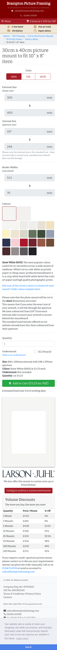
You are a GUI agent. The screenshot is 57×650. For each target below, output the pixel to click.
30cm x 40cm (31, 39)
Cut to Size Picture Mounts (40, 36)
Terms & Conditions (14, 593)
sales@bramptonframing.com (27, 11)
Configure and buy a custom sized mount (28, 490)
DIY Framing (18, 36)
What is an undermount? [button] (14, 355)
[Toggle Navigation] (7, 21)
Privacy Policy (33, 593)
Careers (7, 597)
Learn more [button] (22, 638)
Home (6, 36)
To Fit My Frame (14, 39)
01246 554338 (28, 15)
